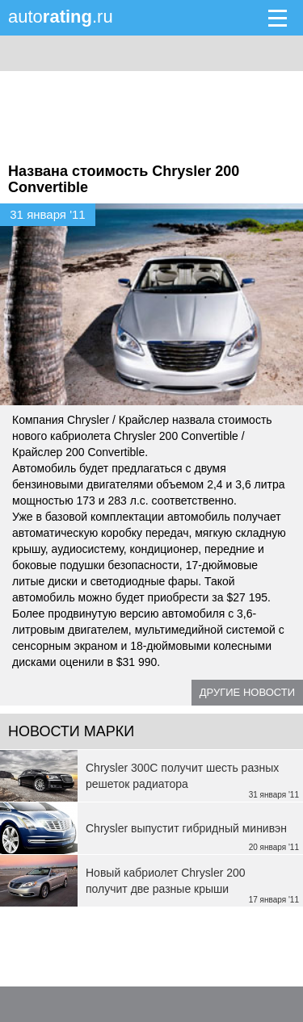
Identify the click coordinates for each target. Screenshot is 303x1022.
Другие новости (247, 692)
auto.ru (60, 16)
